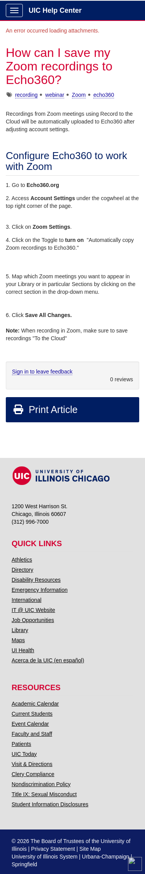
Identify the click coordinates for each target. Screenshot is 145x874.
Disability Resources (36, 580)
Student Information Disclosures (50, 804)
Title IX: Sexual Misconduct (44, 794)
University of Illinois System (44, 856)
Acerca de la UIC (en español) (48, 660)
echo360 (103, 95)
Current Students (32, 714)
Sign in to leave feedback (42, 371)
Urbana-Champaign (105, 856)
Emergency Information (40, 590)
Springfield (24, 864)
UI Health (23, 650)
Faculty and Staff (32, 734)
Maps (18, 640)
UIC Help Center (55, 10)
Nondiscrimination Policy (41, 784)
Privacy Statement (53, 849)
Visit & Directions (32, 764)
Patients (21, 744)
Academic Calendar (35, 704)
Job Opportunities (33, 620)
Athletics (22, 560)
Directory (22, 570)
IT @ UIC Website (33, 610)
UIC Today (24, 754)
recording (26, 95)
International (26, 600)
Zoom (79, 95)
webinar (54, 95)
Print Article (45, 409)
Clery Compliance (33, 774)
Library (20, 630)
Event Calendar (30, 724)
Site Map (90, 849)
